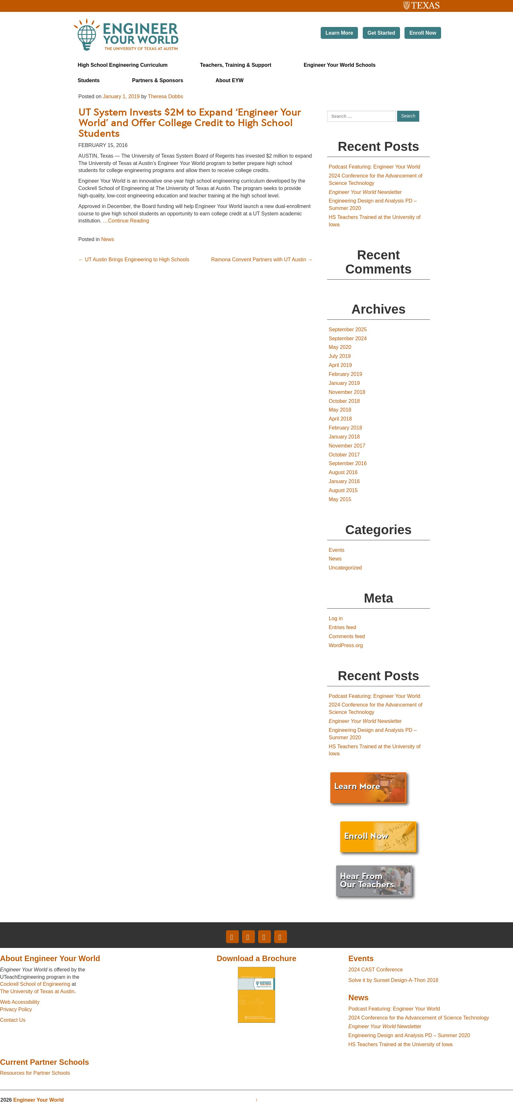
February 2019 (345, 374)
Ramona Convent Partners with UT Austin (262, 259)
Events (336, 550)
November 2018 (347, 392)
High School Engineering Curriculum (123, 65)
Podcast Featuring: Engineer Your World (374, 166)
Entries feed (342, 627)
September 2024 (348, 338)
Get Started (381, 33)
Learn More (339, 33)
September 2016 (348, 463)
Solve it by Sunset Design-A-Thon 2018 (393, 980)
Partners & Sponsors (157, 80)
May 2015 (340, 499)
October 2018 (344, 401)
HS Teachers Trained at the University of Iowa (400, 1044)
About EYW (230, 80)
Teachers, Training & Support (235, 65)
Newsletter (365, 192)
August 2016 (343, 472)
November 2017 (347, 445)
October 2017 (344, 454)
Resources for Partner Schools (35, 1073)
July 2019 (340, 356)
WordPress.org (346, 645)
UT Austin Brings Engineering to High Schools (133, 259)
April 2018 (340, 418)
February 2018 (345, 427)
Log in (336, 618)
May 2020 (340, 347)
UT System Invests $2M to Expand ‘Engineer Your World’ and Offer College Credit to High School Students (189, 122)
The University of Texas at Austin (409, 3)
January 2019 (344, 383)
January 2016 (344, 481)
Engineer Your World (38, 1100)
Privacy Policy (16, 1009)
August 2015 (343, 490)
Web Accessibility (19, 1002)
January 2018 (344, 436)
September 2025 (348, 329)
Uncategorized (345, 567)
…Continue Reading (126, 220)
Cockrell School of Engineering (35, 984)
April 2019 (340, 365)
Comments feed (347, 636)
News (107, 239)
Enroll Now (422, 33)
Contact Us (12, 1020)
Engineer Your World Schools (340, 65)
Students (89, 80)
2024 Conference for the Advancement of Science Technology (418, 1017)
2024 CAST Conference (375, 969)
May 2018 (340, 409)
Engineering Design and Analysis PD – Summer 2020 (409, 1035)
